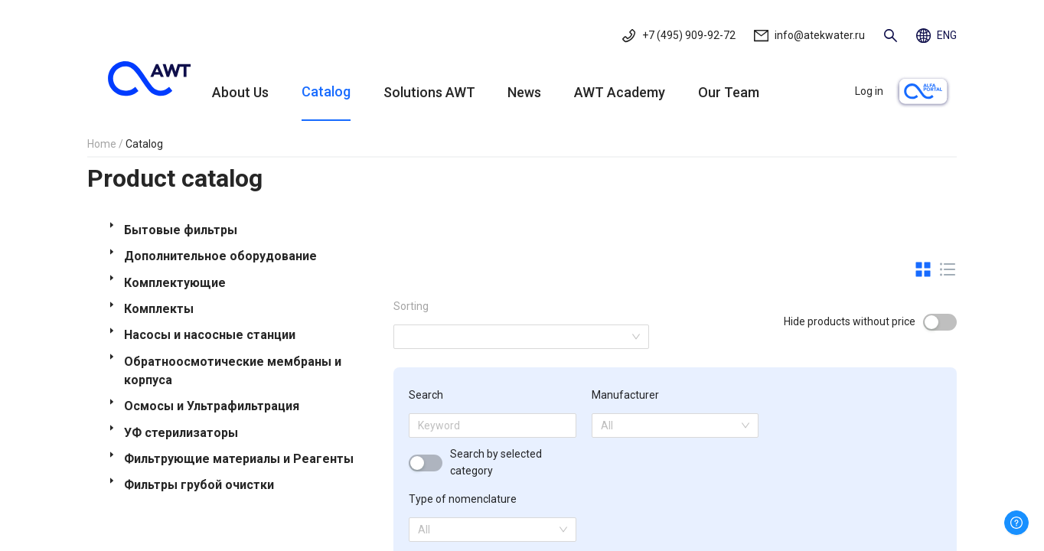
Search (426, 395)
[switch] (940, 322)
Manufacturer (625, 395)
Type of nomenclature (463, 499)
